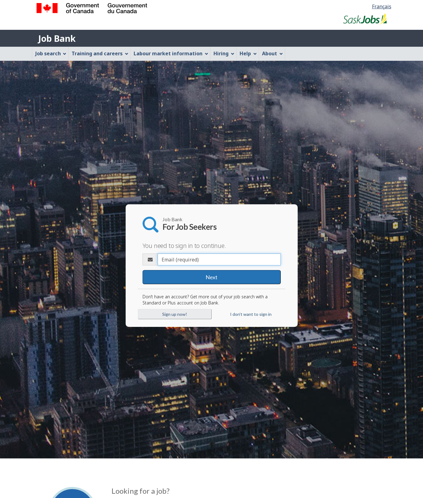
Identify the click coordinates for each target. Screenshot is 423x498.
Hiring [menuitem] (223, 53)
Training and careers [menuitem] (100, 53)
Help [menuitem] (248, 53)
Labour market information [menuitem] (171, 53)
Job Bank (57, 38)
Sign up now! (174, 314)
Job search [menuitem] (51, 53)
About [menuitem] (272, 53)
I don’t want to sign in (251, 314)
